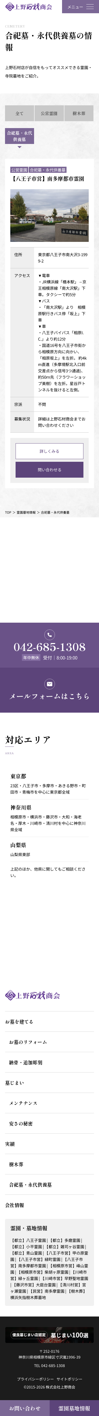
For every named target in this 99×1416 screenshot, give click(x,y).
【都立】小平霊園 (26, 1246)
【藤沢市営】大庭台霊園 (34, 1284)
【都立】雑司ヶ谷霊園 (64, 1246)
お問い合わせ (25, 1408)
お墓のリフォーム (28, 1041)
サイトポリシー (69, 1379)
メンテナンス (23, 1103)
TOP (8, 512)
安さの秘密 (21, 1123)
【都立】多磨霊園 (64, 1240)
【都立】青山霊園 (26, 1253)
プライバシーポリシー (35, 1379)
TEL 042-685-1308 (49, 1365)
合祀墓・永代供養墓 (30, 1184)
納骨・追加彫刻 (25, 1062)
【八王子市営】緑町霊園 (38, 1259)
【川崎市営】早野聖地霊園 (64, 1278)
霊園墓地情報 (74, 1408)
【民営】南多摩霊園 (46, 1291)
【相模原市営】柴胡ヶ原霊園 (42, 1272)
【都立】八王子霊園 (28, 1240)
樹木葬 (16, 1164)
